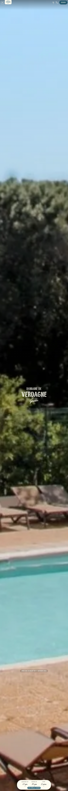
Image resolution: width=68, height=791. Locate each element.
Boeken (63, 2)
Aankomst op (25, 782)
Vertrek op (34, 782)
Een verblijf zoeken (34, 788)
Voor (43, 782)
